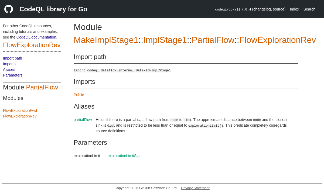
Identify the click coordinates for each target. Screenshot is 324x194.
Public (79, 95)
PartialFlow (42, 87)
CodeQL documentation (36, 37)
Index (294, 9)
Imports (9, 64)
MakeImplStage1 (106, 40)
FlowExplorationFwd (20, 110)
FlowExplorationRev (31, 44)
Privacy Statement (195, 188)
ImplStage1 (165, 40)
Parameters (12, 75)
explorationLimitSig (123, 156)
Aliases (9, 69)
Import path (12, 58)
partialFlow (83, 119)
